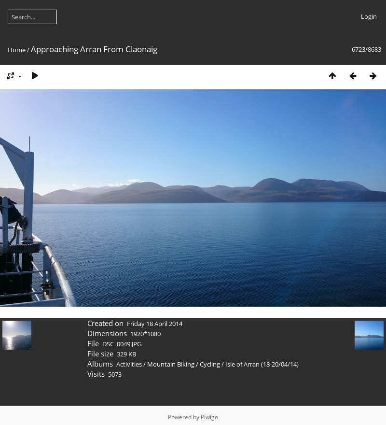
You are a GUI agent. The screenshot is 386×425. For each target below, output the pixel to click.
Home (17, 49)
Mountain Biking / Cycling (183, 364)
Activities (129, 364)
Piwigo (209, 417)
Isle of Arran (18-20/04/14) (262, 364)
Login (369, 16)
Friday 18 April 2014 (154, 323)
